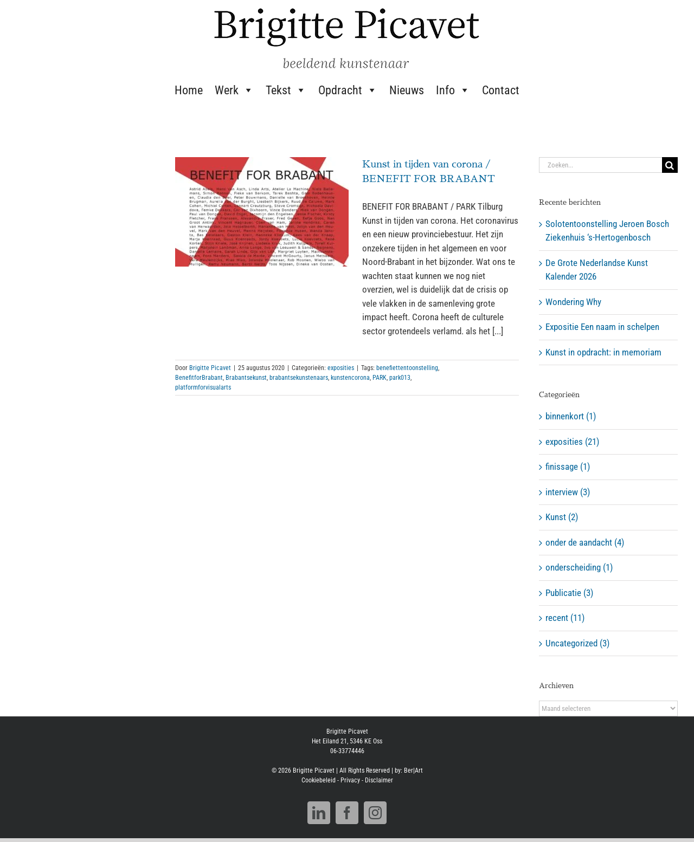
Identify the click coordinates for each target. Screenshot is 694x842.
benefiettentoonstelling (407, 368)
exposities (340, 368)
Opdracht (347, 90)
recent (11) (564, 617)
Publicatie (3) (569, 592)
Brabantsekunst (246, 377)
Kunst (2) (561, 516)
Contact (500, 90)
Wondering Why (573, 301)
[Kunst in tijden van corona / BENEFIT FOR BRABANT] (262, 212)
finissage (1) (567, 466)
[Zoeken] (670, 165)
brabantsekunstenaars (298, 377)
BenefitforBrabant (199, 377)
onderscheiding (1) (579, 567)
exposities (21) (572, 441)
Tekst (286, 90)
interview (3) (567, 492)
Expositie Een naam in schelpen (602, 326)
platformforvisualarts (203, 387)
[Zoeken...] (600, 165)
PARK (379, 377)
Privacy (350, 784)
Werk (234, 90)
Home (189, 90)
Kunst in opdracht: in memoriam (603, 352)
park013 (399, 377)
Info (453, 90)
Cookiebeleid (318, 784)
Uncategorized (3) (577, 643)
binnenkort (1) (570, 416)
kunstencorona (350, 377)
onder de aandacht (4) (584, 542)
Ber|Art (413, 774)
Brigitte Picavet (210, 368)
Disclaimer (379, 784)
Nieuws (406, 90)
